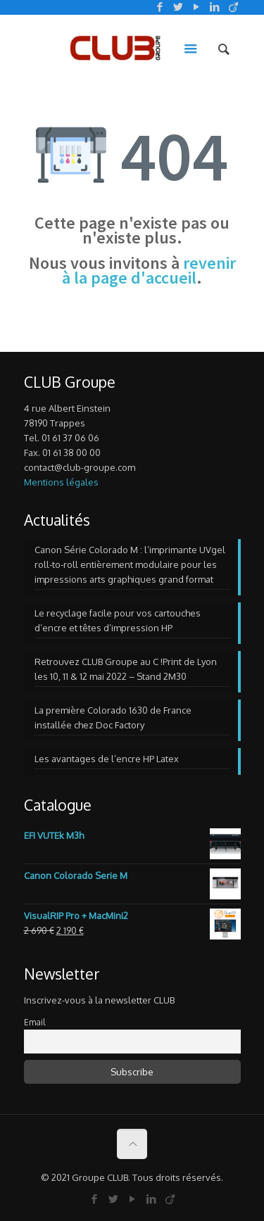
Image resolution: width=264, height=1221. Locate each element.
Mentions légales (61, 482)
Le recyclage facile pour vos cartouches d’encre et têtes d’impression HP (117, 620)
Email (34, 1022)
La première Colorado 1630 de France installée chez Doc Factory (112, 717)
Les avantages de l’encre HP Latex (106, 758)
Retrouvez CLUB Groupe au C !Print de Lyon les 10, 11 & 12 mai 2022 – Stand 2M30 (125, 669)
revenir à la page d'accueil (149, 270)
